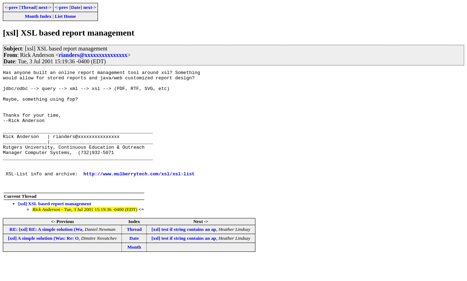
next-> (44, 7)
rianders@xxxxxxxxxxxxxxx (93, 55)
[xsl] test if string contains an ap (183, 252)
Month (134, 270)
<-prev (11, 7)
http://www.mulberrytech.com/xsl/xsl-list (138, 195)
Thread (28, 7)
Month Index (38, 16)
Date (76, 7)
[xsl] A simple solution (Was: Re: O (43, 261)
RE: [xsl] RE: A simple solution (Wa (46, 252)
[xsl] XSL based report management (54, 227)
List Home (65, 16)
